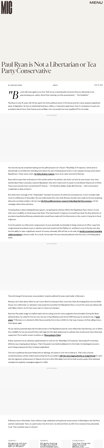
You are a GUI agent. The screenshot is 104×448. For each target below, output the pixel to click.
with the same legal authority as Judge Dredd (77, 356)
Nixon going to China (52, 335)
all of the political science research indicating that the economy (66, 201)
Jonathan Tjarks (16, 85)
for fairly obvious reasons (44, 174)
